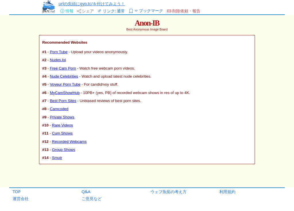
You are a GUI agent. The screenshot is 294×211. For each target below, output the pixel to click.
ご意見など (92, 198)
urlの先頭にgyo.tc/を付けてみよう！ (92, 3)
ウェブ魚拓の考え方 (168, 191)
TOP (17, 191)
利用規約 (227, 191)
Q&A (86, 191)
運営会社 (21, 198)
